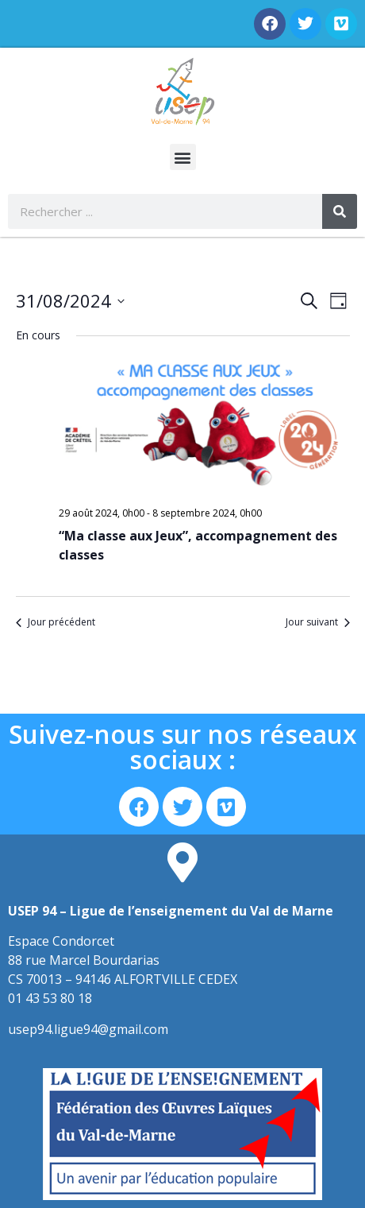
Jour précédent (55, 622)
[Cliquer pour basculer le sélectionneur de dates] (70, 301)
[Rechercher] (339, 211)
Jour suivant (318, 622)
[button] (183, 157)
